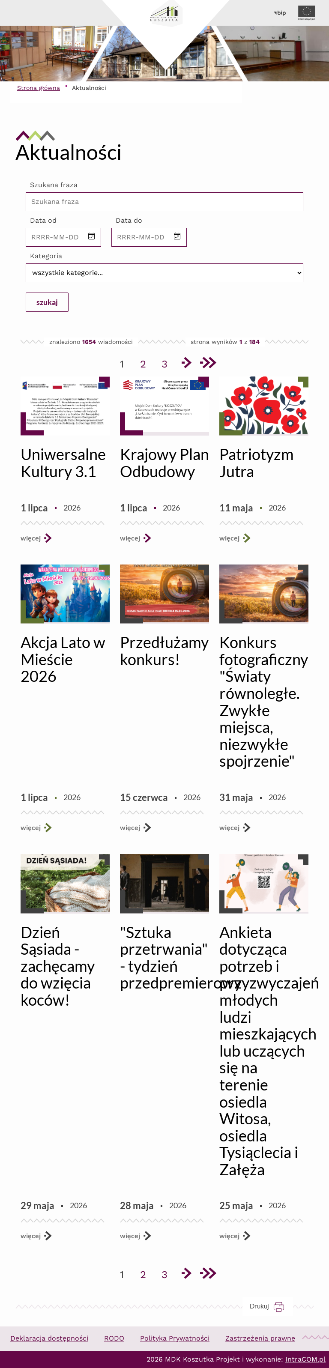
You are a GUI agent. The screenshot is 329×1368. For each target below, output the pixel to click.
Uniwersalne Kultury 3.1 (63, 463)
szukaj (47, 302)
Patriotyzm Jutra (256, 463)
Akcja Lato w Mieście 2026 (63, 659)
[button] (91, 237)
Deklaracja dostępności (49, 1338)
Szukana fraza (54, 185)
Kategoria (46, 256)
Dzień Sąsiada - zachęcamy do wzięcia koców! (58, 966)
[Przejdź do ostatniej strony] (207, 364)
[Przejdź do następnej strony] (185, 364)
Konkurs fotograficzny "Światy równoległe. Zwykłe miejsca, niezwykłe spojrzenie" (263, 701)
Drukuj (271, 1306)
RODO (114, 1338)
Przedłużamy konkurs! (164, 651)
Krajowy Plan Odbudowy (164, 463)
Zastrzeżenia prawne (260, 1338)
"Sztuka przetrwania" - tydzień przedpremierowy (181, 957)
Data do (129, 220)
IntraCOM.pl (305, 1359)
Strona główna (38, 87)
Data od (43, 220)
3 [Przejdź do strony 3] (167, 362)
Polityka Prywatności (174, 1338)
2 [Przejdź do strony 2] (146, 362)
